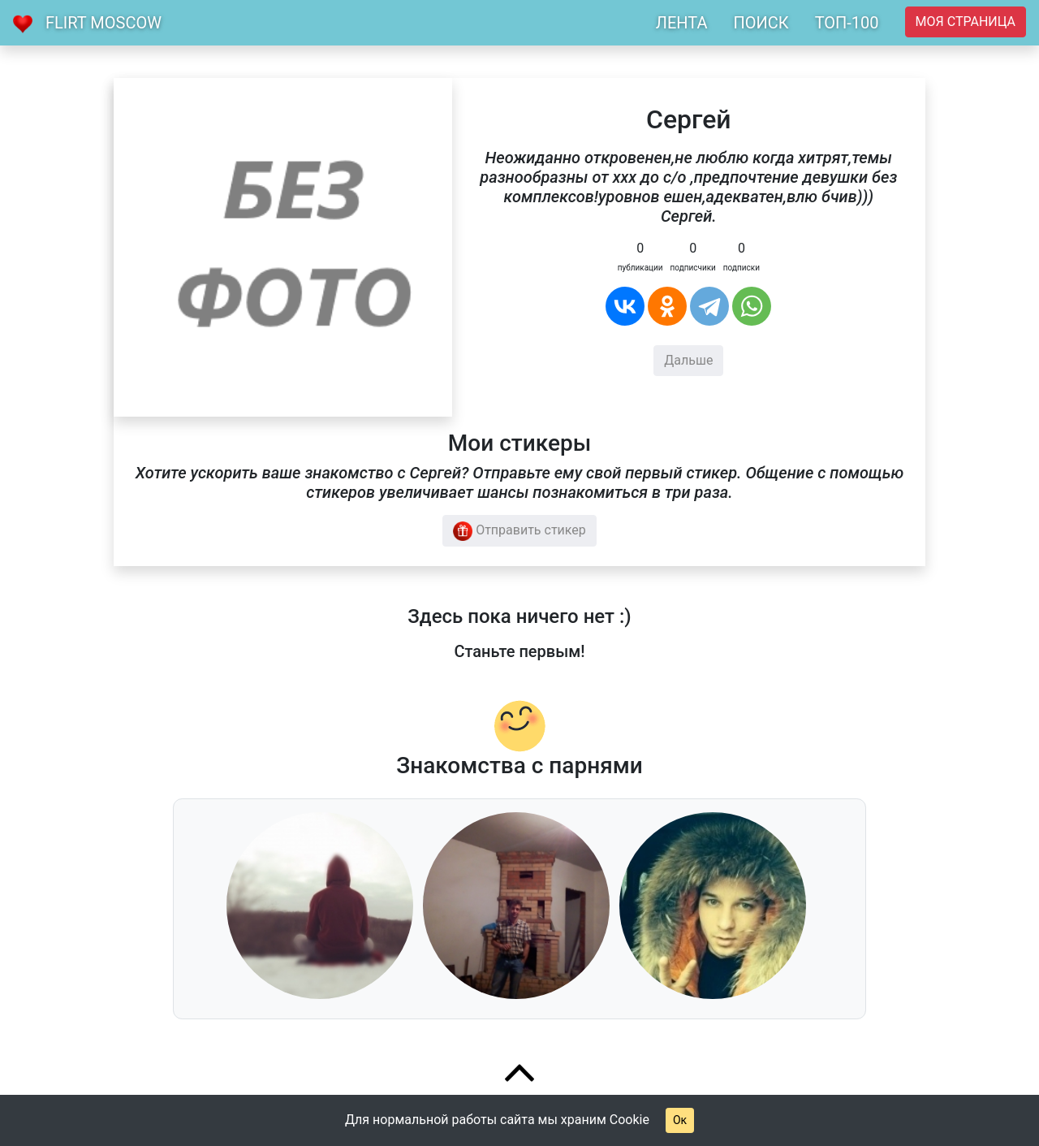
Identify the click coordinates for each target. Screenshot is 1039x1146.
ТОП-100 (847, 22)
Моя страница (965, 21)
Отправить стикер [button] (519, 531)
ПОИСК (760, 22)
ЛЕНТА (682, 22)
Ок (680, 1120)
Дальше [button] (688, 360)
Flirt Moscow (103, 22)
